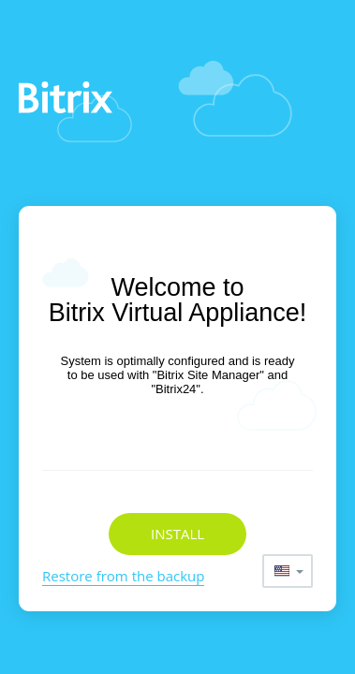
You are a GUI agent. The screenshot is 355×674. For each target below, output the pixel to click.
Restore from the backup (123, 575)
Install (177, 533)
